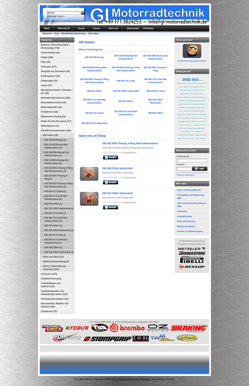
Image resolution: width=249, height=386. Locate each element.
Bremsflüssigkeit (182, 97)
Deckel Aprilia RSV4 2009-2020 (196, 114)
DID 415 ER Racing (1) (55, 140)
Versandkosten (129, 152)
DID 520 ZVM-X (94, 91)
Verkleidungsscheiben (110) (54, 299)
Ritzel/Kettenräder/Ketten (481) (56, 130)
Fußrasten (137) (48, 66)
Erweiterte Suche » (55, 16)
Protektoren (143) (49, 112)
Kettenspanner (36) (50, 76)
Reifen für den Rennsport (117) (56, 121)
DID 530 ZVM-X (155, 113)
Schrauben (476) (49, 274)
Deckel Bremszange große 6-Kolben (192, 61)
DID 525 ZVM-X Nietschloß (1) (58, 230)
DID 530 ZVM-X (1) (53, 247)
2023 (195, 79)
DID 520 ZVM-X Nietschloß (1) (58, 208)
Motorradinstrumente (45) (53, 102)
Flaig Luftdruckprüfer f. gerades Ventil (189, 121)
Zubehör (192, 138)
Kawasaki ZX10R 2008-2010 (195, 128)
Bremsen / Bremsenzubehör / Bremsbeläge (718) (55, 46)
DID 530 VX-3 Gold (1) (55, 235)
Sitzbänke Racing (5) (51, 278)
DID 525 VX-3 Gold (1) (55, 213)
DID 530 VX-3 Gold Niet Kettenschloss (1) (55, 241)
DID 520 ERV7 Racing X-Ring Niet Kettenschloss (130, 143)
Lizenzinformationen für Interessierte (134, 379)
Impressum (133, 28)
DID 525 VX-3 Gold (155, 91)
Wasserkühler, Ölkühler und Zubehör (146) (54, 305)
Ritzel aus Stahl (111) (53, 257)
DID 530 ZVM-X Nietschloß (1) (58, 252)
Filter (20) (45, 62)
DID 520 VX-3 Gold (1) (55, 191)
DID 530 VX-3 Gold (94, 113)
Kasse (96, 28)
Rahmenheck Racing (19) (53, 116)
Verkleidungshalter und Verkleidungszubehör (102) (54, 292)
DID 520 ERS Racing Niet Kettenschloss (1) (56, 162)
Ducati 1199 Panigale (183, 118)
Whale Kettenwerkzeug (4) (56, 261)
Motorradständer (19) (51, 107)
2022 (186, 79)
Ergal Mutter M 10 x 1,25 (198, 118)
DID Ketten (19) (50, 135)
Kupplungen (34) (49, 80)
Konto (81, 28)
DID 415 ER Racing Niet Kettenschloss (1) (55, 146)
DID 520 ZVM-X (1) (53, 204)
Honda (204, 121)
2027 (201, 80)
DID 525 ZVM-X (126, 101)
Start (46, 28)
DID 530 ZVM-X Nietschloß (94, 123)
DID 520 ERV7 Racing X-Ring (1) (56, 177)
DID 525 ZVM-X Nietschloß (117, 193)
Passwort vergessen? (186, 175)
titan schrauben (200, 138)
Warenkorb (64, 28)
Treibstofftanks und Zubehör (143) (50, 285)
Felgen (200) (47, 57)
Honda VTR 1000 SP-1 (186, 125)
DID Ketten (93, 33)
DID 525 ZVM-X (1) (53, 225)
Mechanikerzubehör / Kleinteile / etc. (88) (57, 91)
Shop (56, 33)
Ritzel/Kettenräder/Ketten (73, 33)
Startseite (47, 33)
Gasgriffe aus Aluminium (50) (55, 71)
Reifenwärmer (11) (50, 126)
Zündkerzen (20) (49, 311)
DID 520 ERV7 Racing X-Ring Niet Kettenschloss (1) (58, 185)
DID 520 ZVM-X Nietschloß (126, 91)
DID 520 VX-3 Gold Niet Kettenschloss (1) (55, 197)
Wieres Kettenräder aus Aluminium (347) (54, 267)
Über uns (113, 28)
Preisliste (148, 28)
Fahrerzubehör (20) (50, 52)
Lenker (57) (46, 85)
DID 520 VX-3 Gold (126, 81)
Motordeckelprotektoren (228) (55, 98)
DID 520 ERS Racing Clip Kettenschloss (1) (56, 154)
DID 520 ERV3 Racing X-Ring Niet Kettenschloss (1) (58, 169)
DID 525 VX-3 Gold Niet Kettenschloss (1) (55, 219)
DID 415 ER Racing (94, 57)
